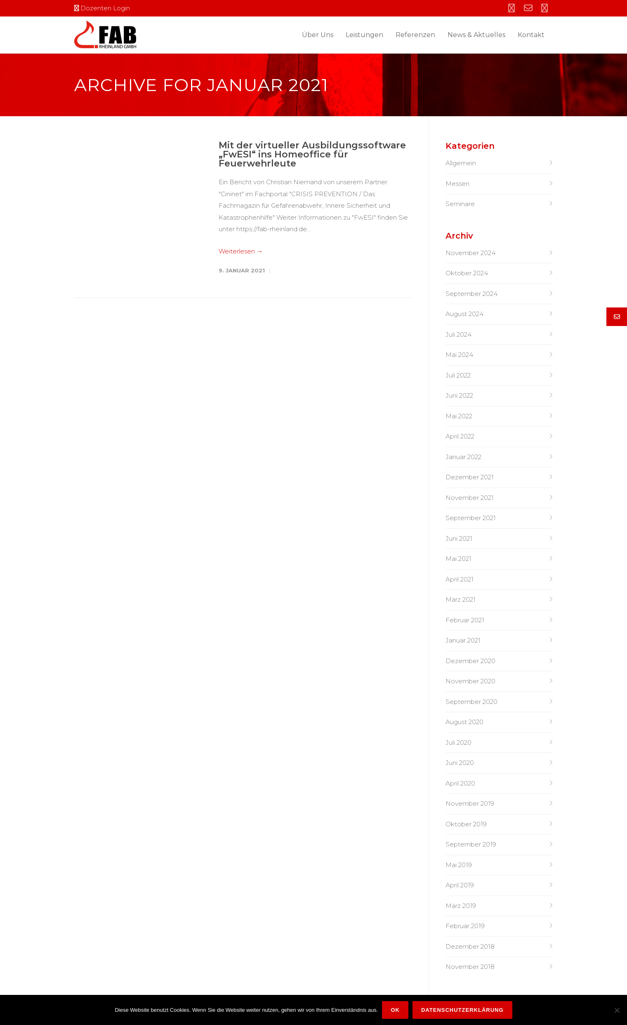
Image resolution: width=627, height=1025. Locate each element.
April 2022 (460, 436)
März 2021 (461, 599)
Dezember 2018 (470, 946)
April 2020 (460, 783)
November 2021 (470, 498)
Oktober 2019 (466, 824)
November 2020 (470, 681)
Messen (457, 184)
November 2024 (470, 253)
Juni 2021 (459, 538)
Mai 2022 (459, 416)
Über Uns (317, 35)
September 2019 (471, 844)
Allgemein (461, 163)
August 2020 (464, 722)
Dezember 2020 (470, 661)
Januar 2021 (463, 640)
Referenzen (415, 35)
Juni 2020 (460, 763)
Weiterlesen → (241, 251)
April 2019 (460, 885)
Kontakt (531, 35)
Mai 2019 (459, 865)
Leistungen (364, 35)
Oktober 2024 (467, 273)
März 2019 (461, 906)
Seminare (460, 204)
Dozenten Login (102, 8)
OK (395, 1010)
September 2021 (471, 518)
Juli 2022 (458, 375)
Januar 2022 (463, 457)
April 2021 (460, 579)
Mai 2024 (459, 355)
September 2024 (471, 294)
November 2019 (470, 803)
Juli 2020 (458, 742)
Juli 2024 (458, 334)
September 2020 (471, 702)
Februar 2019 (465, 926)
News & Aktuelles (476, 35)
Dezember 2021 (470, 477)
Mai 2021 (458, 559)
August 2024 (464, 314)
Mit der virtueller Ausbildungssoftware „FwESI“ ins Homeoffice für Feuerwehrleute (312, 154)
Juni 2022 (459, 395)
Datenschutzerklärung (462, 1010)
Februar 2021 (465, 620)
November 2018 (470, 967)
